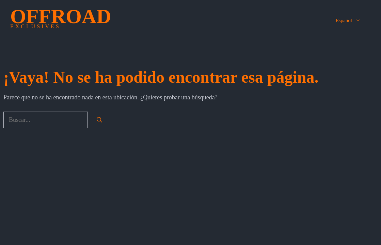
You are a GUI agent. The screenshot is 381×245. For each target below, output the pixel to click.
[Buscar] (99, 120)
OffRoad (60, 16)
